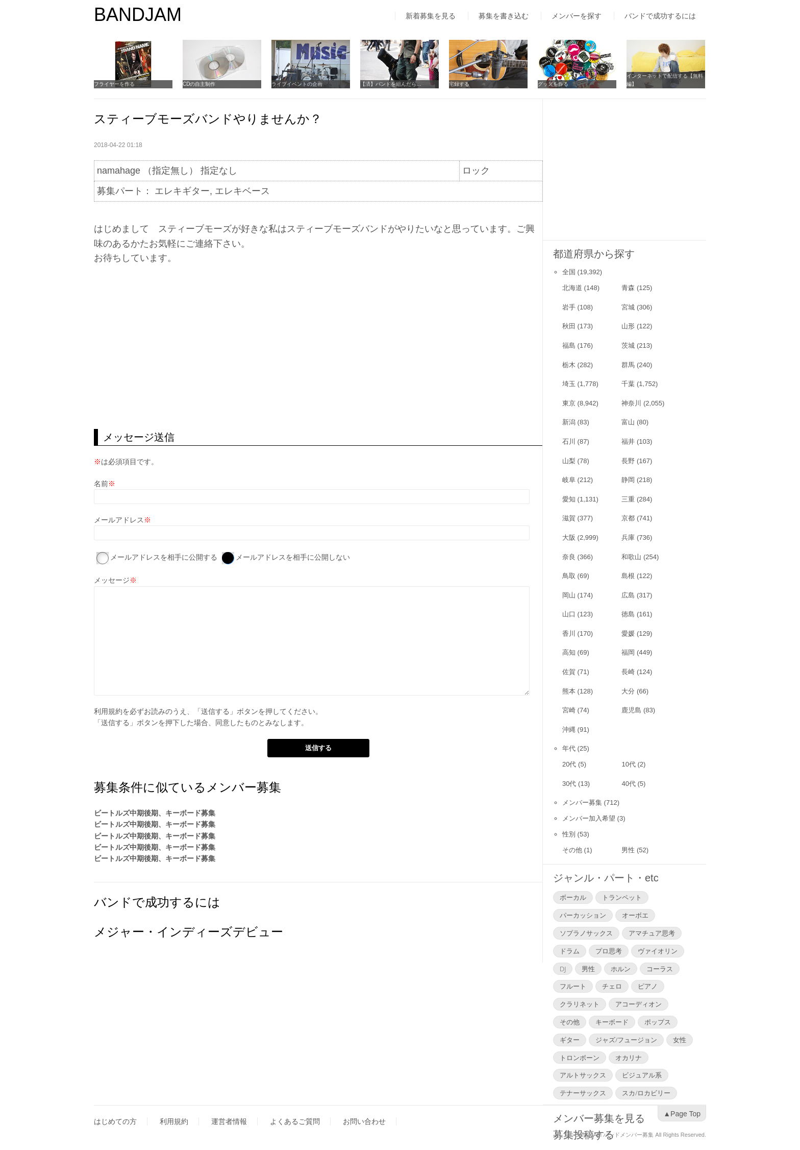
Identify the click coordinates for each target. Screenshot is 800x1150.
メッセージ (112, 580)
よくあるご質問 (295, 1121)
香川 (569, 633)
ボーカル (573, 897)
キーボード (612, 1021)
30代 (569, 783)
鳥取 (569, 576)
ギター (570, 1039)
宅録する (459, 84)
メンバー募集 (582, 802)
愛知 (569, 499)
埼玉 (569, 384)
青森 (628, 288)
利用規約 (108, 711)
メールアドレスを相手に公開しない (293, 557)
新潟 (569, 422)
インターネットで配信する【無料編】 (665, 80)
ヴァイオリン (658, 950)
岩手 (569, 307)
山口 (569, 614)
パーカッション (583, 915)
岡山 (569, 595)
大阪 (569, 537)
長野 (628, 461)
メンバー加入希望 (588, 818)
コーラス (659, 968)
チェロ (612, 986)
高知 (569, 652)
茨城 (628, 345)
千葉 (628, 384)
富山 (628, 422)
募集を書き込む (504, 16)
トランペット (622, 897)
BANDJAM (138, 14)
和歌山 (631, 557)
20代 (569, 764)
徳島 (628, 614)
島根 (628, 576)
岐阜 (569, 480)
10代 (628, 764)
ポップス (657, 1021)
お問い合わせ (364, 1121)
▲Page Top (682, 1114)
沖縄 (569, 729)
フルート (573, 986)
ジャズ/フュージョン (626, 1039)
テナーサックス (583, 1092)
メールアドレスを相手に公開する (163, 557)
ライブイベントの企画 (296, 84)
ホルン (621, 968)
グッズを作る (553, 84)
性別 (569, 834)
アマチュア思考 (652, 933)
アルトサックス (583, 1075)
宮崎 (569, 710)
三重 (628, 499)
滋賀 (569, 518)
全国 (569, 272)
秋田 (569, 326)
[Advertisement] (318, 347)
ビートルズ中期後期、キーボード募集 (154, 813)
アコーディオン (638, 1004)
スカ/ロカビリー (646, 1092)
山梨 (569, 461)
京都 (628, 518)
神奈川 (631, 403)
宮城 (628, 307)
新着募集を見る (431, 16)
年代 (569, 748)
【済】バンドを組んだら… (390, 84)
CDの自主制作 (199, 84)
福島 (569, 345)
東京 (569, 403)
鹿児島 (631, 710)
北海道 (572, 288)
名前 (101, 484)
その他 (572, 850)
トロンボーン (579, 1057)
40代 (628, 783)
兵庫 (628, 537)
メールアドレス (119, 520)
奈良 (569, 557)
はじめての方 (115, 1121)
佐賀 (569, 672)
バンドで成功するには (660, 16)
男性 (628, 850)
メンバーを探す (577, 16)
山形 (628, 326)
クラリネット (579, 1004)
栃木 (569, 365)
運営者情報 (229, 1121)
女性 (679, 1039)
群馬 (628, 365)
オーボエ (635, 915)
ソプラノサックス (586, 933)
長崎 (628, 672)
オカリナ (628, 1057)
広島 (628, 595)
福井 (628, 441)
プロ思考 (608, 950)
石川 (569, 441)
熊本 (569, 691)
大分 (628, 691)
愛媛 (628, 633)
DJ (563, 968)
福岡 (628, 652)
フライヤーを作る (114, 84)
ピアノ (648, 986)
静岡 (628, 480)
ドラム (570, 950)
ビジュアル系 (642, 1075)
